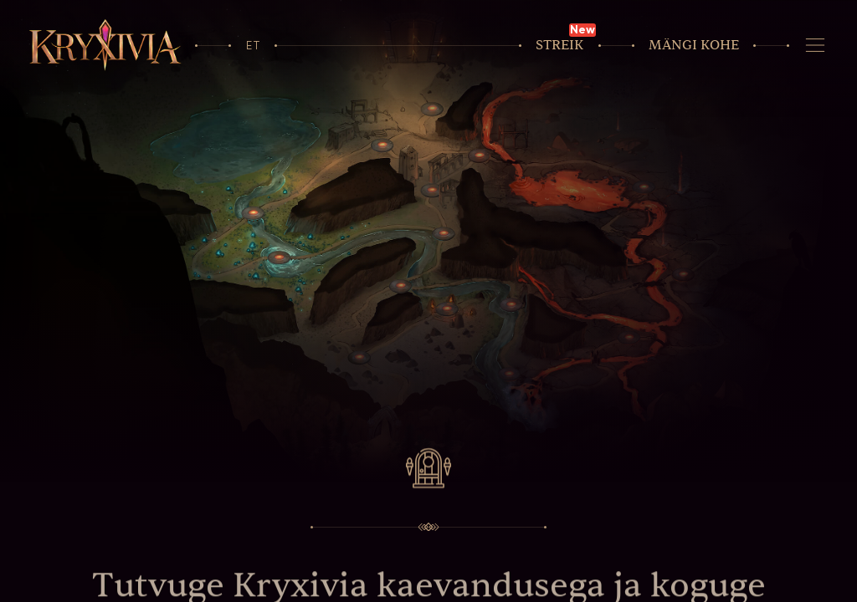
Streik (559, 45)
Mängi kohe (694, 45)
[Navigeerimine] (815, 45)
